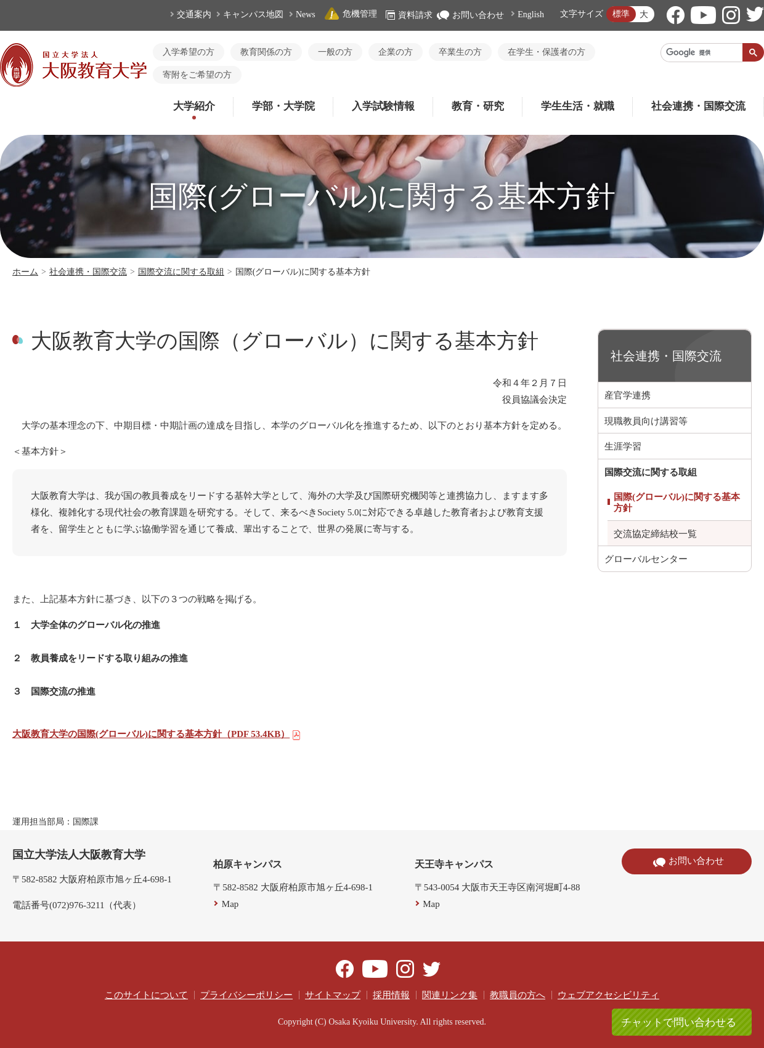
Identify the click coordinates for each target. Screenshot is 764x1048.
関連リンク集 (450, 995)
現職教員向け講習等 (646, 421)
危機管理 (350, 13)
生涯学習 (622, 446)
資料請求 (409, 15)
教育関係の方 (266, 52)
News (305, 14)
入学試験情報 (383, 106)
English (531, 14)
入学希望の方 (188, 52)
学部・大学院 (283, 106)
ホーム (25, 271)
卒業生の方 (460, 52)
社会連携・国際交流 (698, 106)
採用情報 (391, 995)
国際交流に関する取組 (181, 271)
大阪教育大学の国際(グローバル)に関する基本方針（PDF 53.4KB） (156, 734)
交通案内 (194, 14)
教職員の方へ (517, 995)
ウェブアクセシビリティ (608, 995)
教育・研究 (478, 106)
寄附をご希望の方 (197, 74)
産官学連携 (627, 395)
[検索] (702, 52)
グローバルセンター (646, 559)
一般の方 (335, 52)
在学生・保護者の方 (546, 52)
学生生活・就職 (577, 106)
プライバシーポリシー (246, 995)
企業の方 (395, 52)
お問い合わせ (470, 15)
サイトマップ (332, 995)
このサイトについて (146, 995)
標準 (621, 13)
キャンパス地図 (253, 14)
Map (230, 904)
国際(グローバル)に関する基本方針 (677, 502)
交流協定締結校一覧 (655, 534)
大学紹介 (194, 106)
